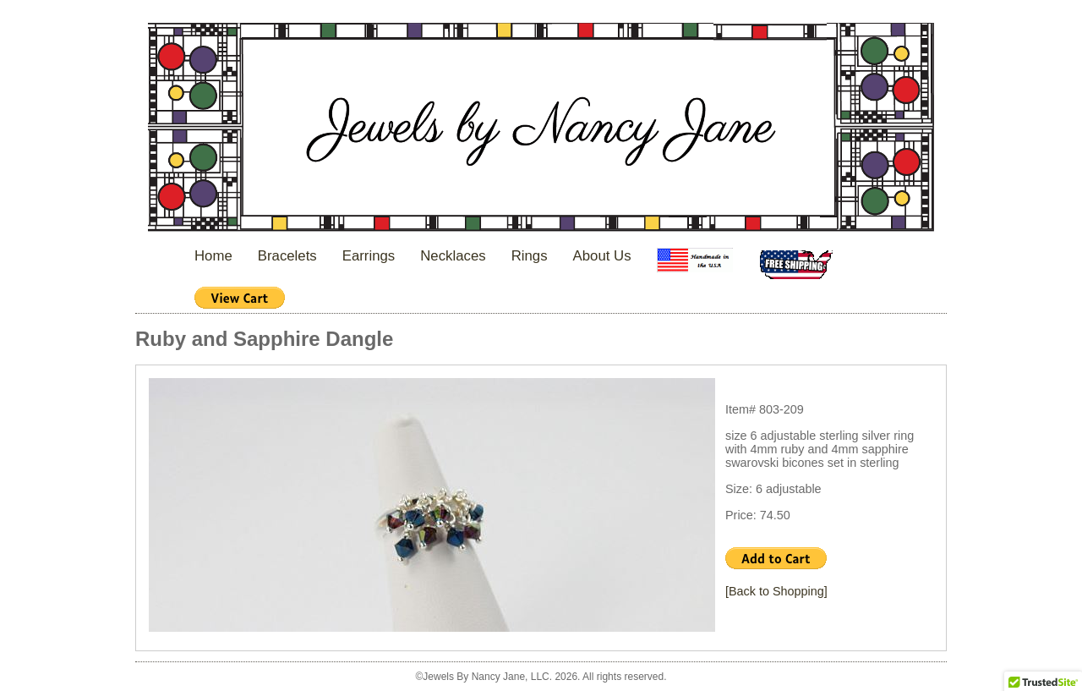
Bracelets (287, 256)
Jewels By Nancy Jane (541, 129)
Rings (529, 256)
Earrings (369, 256)
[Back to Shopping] (776, 591)
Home (213, 256)
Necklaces (452, 256)
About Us (602, 256)
